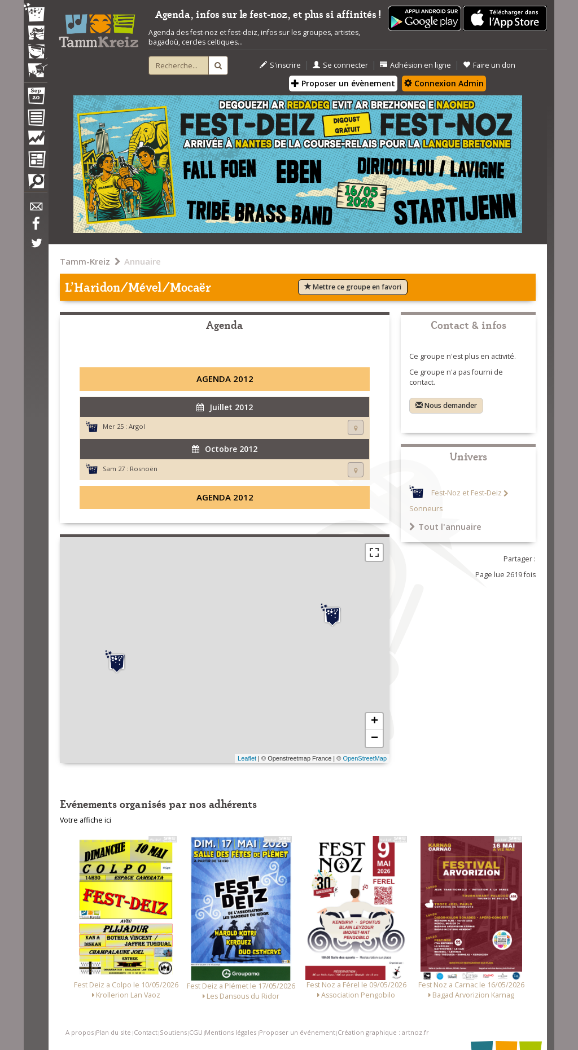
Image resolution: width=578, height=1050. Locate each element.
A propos (79, 1032)
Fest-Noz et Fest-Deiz (466, 493)
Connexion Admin (444, 83)
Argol (137, 426)
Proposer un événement (297, 1032)
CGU (196, 1032)
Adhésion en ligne (415, 65)
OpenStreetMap (365, 758)
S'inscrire (280, 65)
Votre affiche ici (85, 820)
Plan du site (113, 1032)
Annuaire (142, 261)
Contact (145, 1032)
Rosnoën (143, 468)
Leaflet (247, 758)
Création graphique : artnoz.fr (383, 1032)
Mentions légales (230, 1032)
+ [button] (374, 721)
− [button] (374, 738)
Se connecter (340, 65)
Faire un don (489, 65)
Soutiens (173, 1032)
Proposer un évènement (343, 83)
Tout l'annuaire (445, 526)
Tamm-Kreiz (85, 261)
